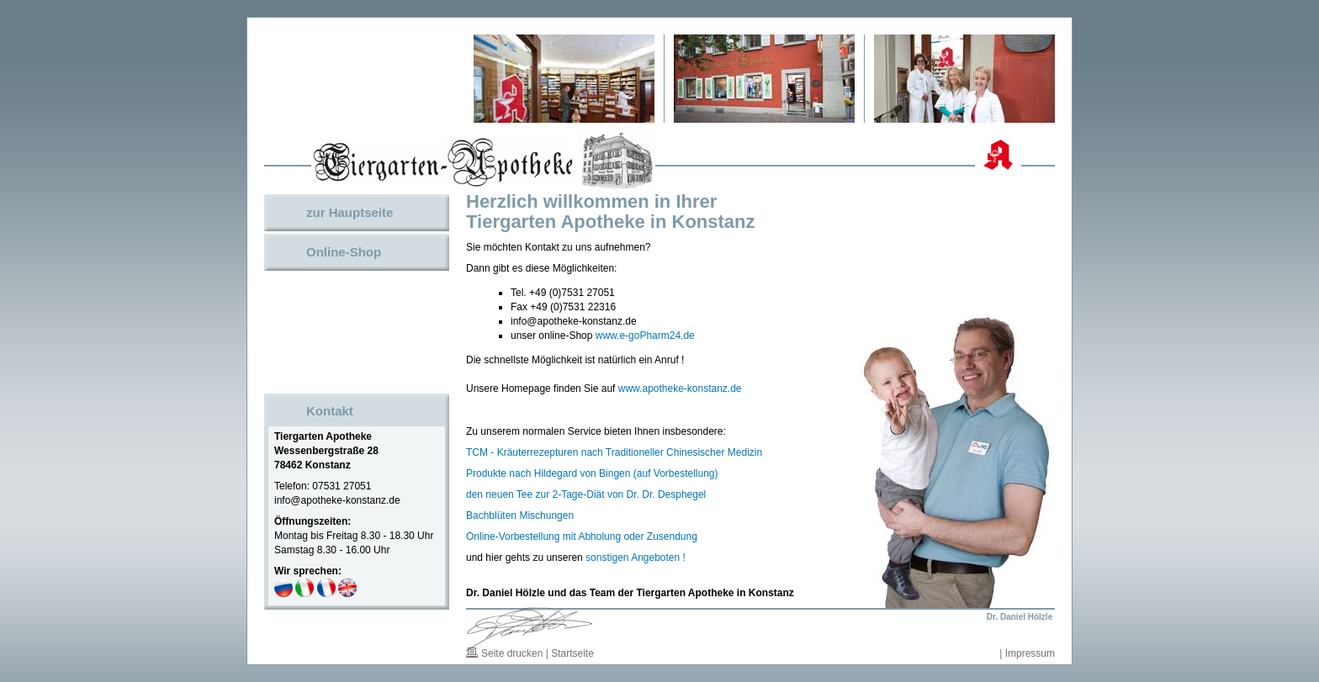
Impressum (1030, 653)
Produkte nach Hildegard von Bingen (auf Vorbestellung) (592, 473)
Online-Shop (343, 252)
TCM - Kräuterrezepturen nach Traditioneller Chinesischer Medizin (614, 452)
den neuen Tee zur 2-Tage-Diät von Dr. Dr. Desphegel (586, 494)
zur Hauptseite (349, 212)
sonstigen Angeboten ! (635, 557)
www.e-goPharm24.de (645, 335)
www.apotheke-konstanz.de (680, 388)
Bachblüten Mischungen (520, 515)
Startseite (572, 653)
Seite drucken (512, 653)
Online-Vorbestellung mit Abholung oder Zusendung (581, 536)
